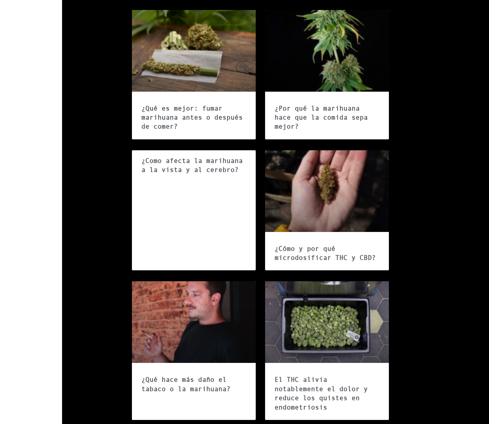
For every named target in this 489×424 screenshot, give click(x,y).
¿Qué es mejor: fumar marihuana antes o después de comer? (192, 118)
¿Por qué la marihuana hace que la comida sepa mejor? (321, 118)
